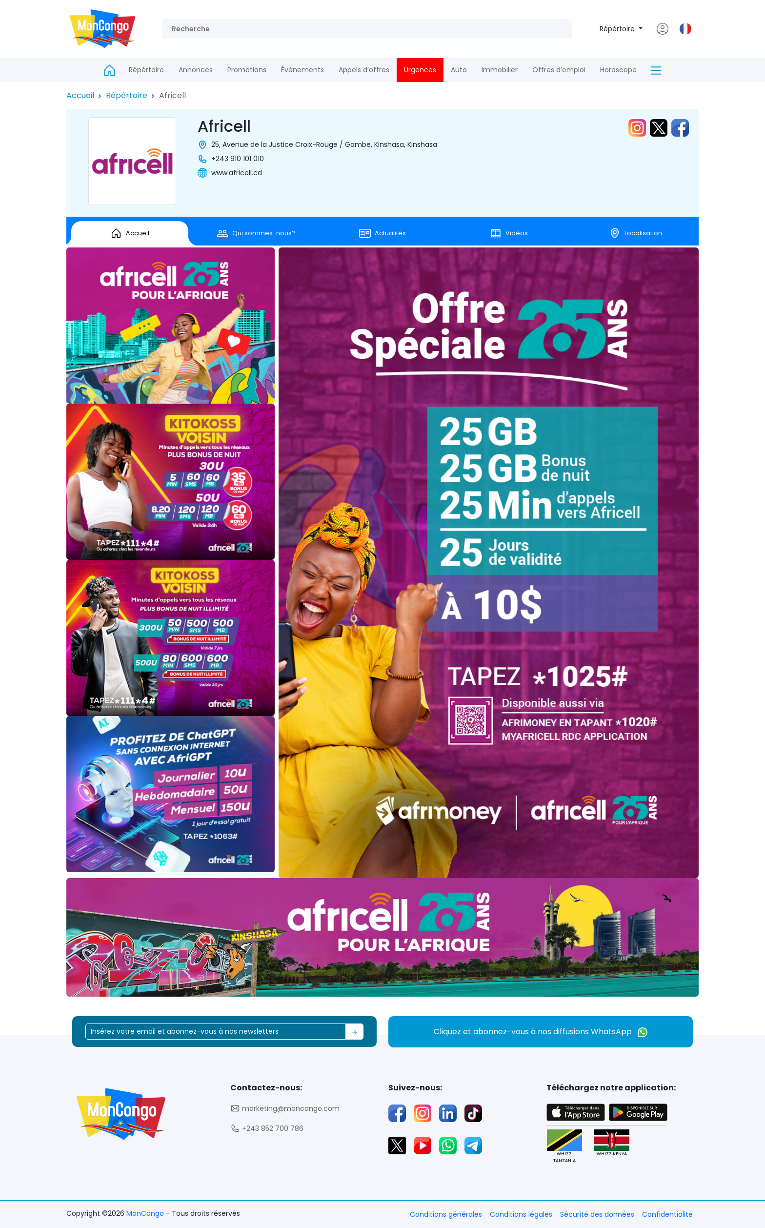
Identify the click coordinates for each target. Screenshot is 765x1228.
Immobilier (500, 70)
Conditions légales (521, 1214)
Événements (302, 70)
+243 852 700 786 (266, 1129)
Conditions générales (446, 1214)
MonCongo (146, 1213)
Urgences (420, 70)
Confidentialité (667, 1214)
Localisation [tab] (635, 233)
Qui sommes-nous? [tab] (256, 233)
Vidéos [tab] (509, 233)
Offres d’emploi (558, 70)
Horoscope (618, 70)
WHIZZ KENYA (611, 1143)
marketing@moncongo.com (285, 1109)
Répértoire (618, 29)
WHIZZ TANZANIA (564, 1146)
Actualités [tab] (382, 233)
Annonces (196, 70)
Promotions (246, 70)
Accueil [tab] (129, 233)
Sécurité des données (597, 1214)
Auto (459, 70)
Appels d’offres (364, 70)
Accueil (80, 95)
